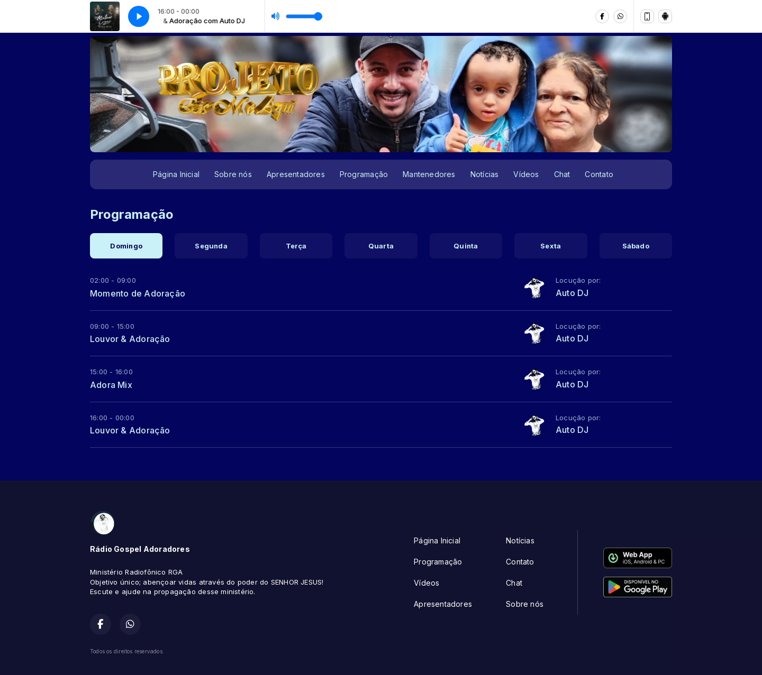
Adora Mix (111, 385)
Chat (562, 174)
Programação (364, 174)
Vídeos (526, 174)
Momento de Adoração (137, 293)
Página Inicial (176, 174)
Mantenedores (429, 174)
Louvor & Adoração (130, 339)
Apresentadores (296, 174)
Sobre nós (233, 174)
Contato (599, 174)
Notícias (484, 174)
